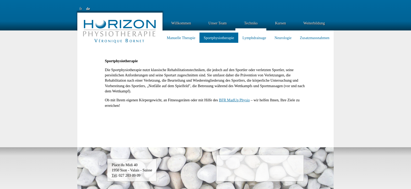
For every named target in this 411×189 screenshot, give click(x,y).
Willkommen (181, 23)
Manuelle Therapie (181, 38)
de (88, 9)
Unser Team (217, 23)
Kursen (280, 23)
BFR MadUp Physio (234, 100)
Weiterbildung (314, 23)
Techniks (251, 23)
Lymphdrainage (254, 38)
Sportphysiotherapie (219, 38)
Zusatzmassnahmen (314, 38)
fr (80, 9)
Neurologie (282, 38)
